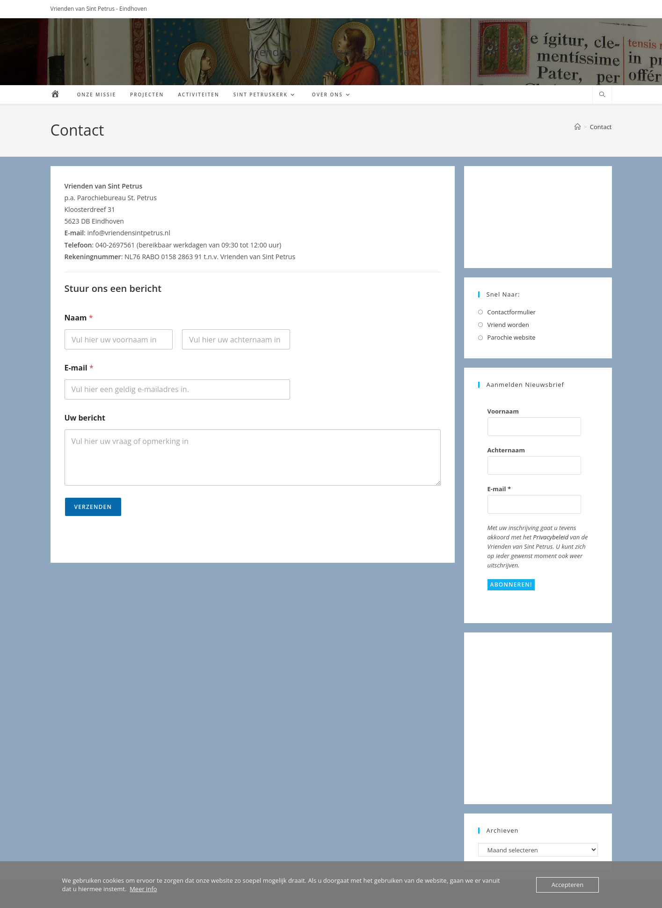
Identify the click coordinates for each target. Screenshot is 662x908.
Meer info (143, 889)
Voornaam (503, 411)
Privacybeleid (550, 537)
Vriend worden (508, 324)
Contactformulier (511, 312)
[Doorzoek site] (602, 95)
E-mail (79, 367)
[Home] (578, 127)
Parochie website (511, 337)
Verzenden (93, 507)
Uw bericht (85, 418)
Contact (601, 127)
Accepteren (567, 884)
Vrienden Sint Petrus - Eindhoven (331, 51)
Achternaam (506, 450)
